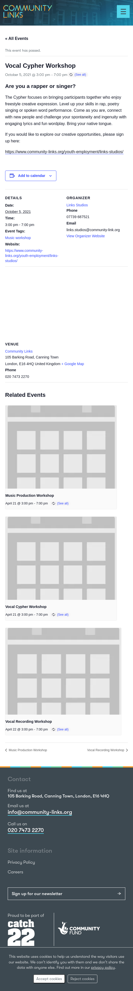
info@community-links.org (40, 812)
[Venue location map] (66, 303)
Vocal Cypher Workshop (26, 607)
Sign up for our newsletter (37, 893)
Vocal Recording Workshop (28, 721)
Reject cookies (82, 978)
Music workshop (18, 238)
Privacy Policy (21, 862)
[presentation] (61, 447)
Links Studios (77, 205)
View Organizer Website (86, 236)
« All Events (16, 38)
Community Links (19, 351)
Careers (15, 872)
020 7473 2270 (26, 830)
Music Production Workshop (29, 495)
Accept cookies (49, 978)
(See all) (80, 74)
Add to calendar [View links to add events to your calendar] (31, 176)
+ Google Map (73, 364)
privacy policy (103, 967)
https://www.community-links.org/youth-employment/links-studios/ (64, 152)
